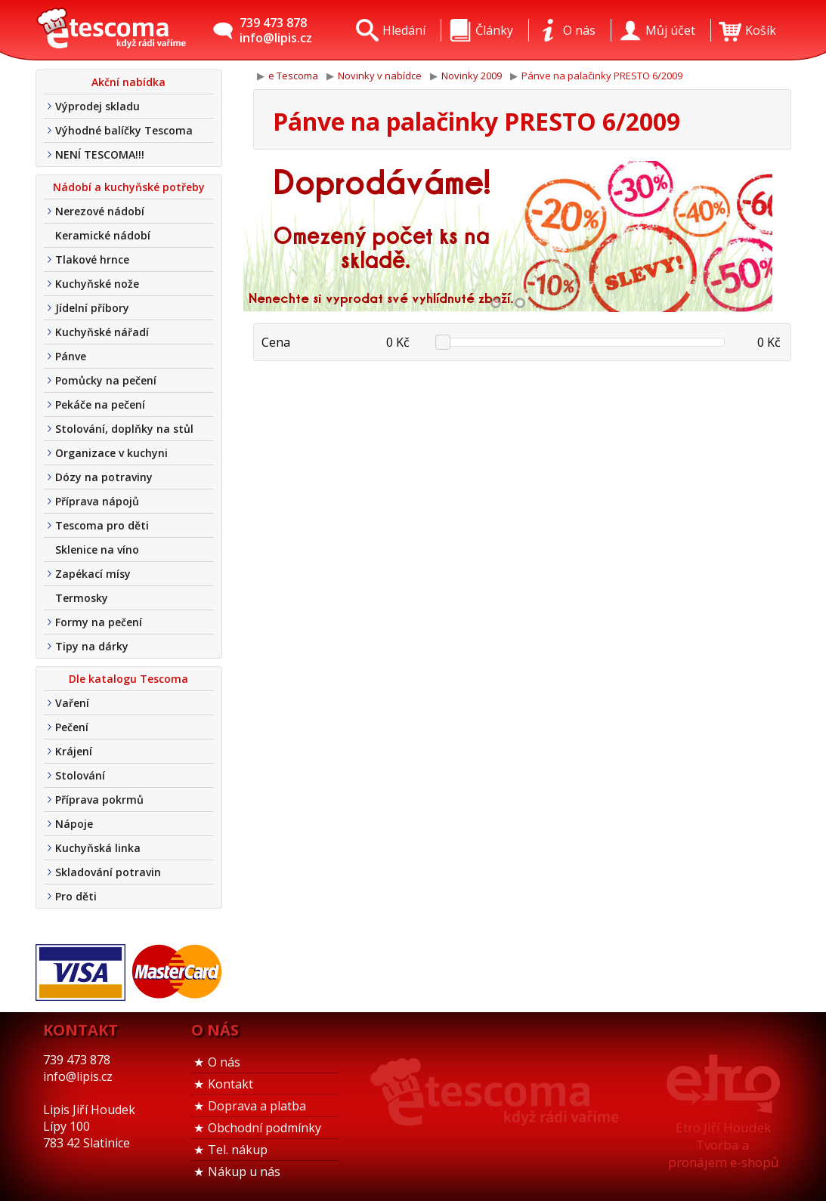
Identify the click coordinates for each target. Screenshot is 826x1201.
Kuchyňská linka (98, 848)
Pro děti (76, 896)
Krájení (73, 751)
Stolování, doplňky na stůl (124, 428)
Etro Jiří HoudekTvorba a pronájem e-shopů (723, 1145)
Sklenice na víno (97, 549)
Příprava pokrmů (99, 799)
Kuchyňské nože (97, 283)
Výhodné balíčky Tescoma (124, 130)
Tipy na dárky (91, 646)
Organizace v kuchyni (111, 453)
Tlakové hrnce (92, 259)
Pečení (71, 727)
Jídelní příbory (92, 308)
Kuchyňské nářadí (102, 332)
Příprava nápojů (97, 501)
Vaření (72, 703)
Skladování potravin (108, 872)
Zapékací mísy (93, 574)
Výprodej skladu (97, 106)
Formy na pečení (98, 622)
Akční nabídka (128, 82)
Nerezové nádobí (99, 211)
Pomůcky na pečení (105, 380)
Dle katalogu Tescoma (128, 679)
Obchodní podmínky (264, 1127)
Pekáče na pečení (100, 404)
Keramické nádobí (102, 235)
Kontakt (230, 1084)
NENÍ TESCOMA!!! (99, 154)
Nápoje (74, 824)
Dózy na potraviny (104, 477)
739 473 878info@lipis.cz (276, 30)
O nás (224, 1062)
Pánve (70, 356)
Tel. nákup (238, 1149)
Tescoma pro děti (102, 525)
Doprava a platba (257, 1106)
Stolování (80, 775)
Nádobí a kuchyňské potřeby (129, 187)
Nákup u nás (244, 1171)
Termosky (81, 598)
